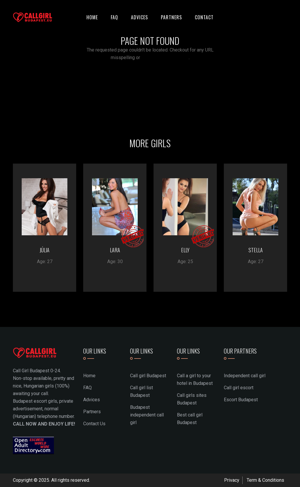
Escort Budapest (241, 399)
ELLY (185, 250)
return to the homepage (165, 57)
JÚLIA (45, 250)
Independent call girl (244, 375)
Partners (171, 17)
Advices (139, 17)
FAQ (114, 17)
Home (92, 17)
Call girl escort (238, 387)
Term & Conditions (265, 480)
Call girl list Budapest (141, 391)
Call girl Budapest (148, 375)
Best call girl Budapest (189, 418)
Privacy (231, 480)
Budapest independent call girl (147, 414)
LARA (115, 250)
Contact (204, 17)
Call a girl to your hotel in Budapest (195, 379)
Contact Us (94, 423)
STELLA (255, 250)
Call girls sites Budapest (192, 399)
